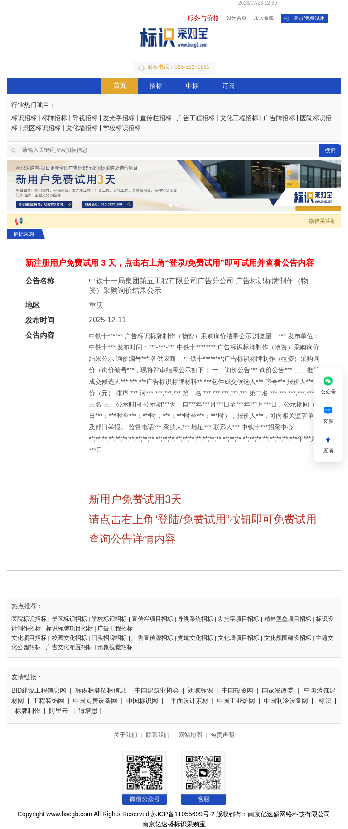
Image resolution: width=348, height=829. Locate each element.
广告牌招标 (279, 118)
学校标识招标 (122, 128)
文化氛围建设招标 (287, 638)
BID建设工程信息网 (38, 691)
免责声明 (222, 735)
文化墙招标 (82, 128)
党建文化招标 (195, 638)
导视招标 (85, 118)
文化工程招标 (239, 118)
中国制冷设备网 (286, 701)
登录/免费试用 (304, 19)
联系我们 (157, 735)
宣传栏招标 (156, 118)
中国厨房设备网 (95, 701)
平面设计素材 (189, 701)
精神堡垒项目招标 (287, 619)
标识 (325, 701)
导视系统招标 (195, 619)
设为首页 (236, 18)
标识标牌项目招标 (69, 629)
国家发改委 (278, 691)
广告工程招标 (196, 118)
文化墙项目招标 (238, 638)
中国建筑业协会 (157, 691)
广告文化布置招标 (69, 647)
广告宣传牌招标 (152, 638)
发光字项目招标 (238, 619)
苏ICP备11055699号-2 (182, 814)
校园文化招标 (69, 638)
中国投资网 (237, 691)
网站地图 (190, 735)
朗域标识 (200, 691)
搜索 (330, 151)
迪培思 (87, 711)
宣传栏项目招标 (152, 619)
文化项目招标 (29, 638)
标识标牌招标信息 (100, 691)
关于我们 (125, 735)
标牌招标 (54, 118)
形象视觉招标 (115, 647)
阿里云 (58, 711)
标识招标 (24, 118)
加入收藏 (264, 18)
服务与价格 (203, 18)
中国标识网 (142, 701)
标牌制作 (28, 711)
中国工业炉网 (236, 701)
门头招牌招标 (109, 638)
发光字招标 (119, 118)
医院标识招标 (29, 619)
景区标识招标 (42, 128)
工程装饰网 (48, 701)
